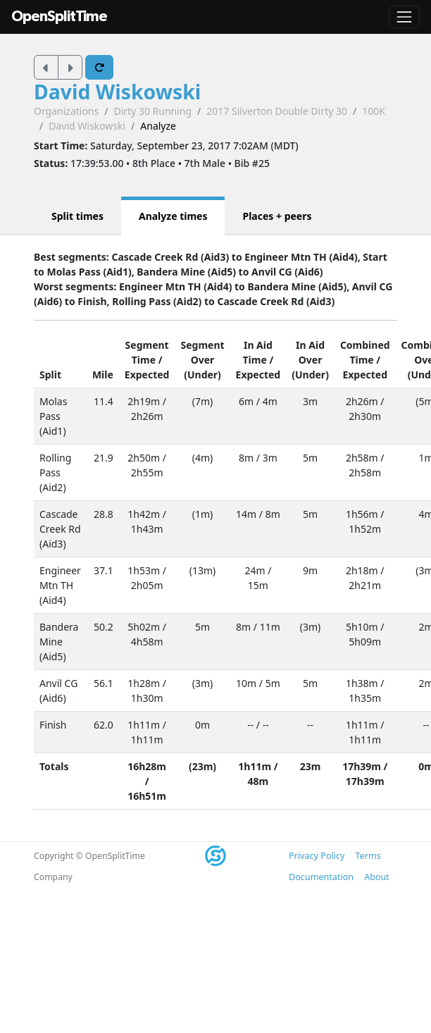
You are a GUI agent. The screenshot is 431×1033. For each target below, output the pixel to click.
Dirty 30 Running (152, 111)
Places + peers (276, 216)
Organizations (66, 111)
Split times (77, 216)
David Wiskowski (117, 91)
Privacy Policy (316, 856)
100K (373, 111)
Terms (367, 856)
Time (144, 359)
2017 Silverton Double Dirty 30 (276, 111)
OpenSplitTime (59, 16)
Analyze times (173, 216)
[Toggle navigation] (404, 17)
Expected (147, 374)
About (376, 877)
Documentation (321, 877)
